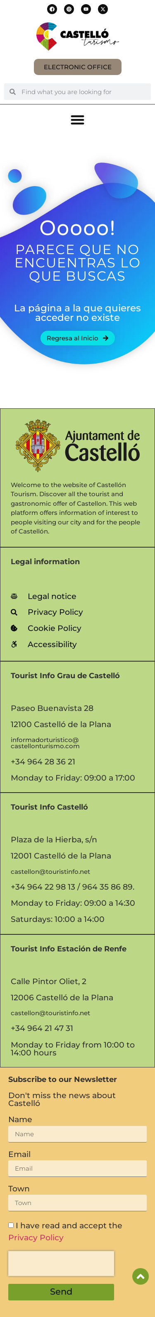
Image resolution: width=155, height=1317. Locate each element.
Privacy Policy (36, 1237)
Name (20, 1120)
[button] (52, 9)
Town (19, 1189)
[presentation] (61, 1263)
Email (19, 1154)
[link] (77, 596)
